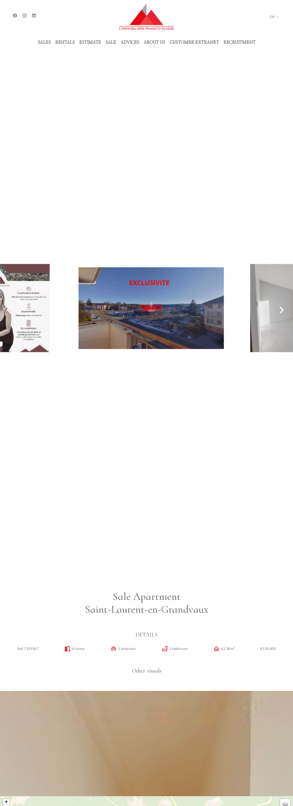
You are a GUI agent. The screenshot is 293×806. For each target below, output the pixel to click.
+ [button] (6, 802)
